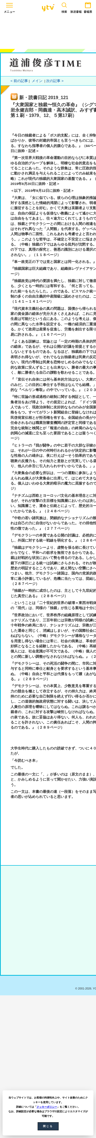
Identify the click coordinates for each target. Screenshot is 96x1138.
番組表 (88, 7)
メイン (37, 81)
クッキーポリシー (47, 1106)
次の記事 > (54, 81)
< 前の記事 (19, 81)
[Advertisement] (48, 31)
